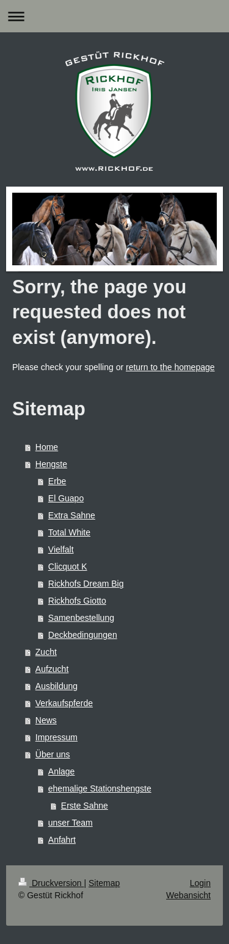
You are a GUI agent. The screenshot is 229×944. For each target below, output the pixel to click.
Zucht (46, 652)
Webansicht (188, 895)
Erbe (57, 481)
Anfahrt (62, 840)
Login (200, 883)
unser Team (70, 823)
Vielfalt (61, 549)
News (46, 720)
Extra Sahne (71, 515)
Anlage (61, 771)
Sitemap (104, 883)
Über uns (52, 754)
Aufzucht (51, 669)
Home (46, 447)
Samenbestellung (81, 618)
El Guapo (66, 498)
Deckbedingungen (82, 635)
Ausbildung (56, 686)
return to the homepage (170, 367)
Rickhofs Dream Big (86, 583)
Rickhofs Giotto (77, 601)
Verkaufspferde (64, 703)
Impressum (56, 737)
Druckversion (51, 883)
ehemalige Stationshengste (99, 788)
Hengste (51, 464)
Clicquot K (67, 566)
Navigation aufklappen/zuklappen (114, 16)
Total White (69, 532)
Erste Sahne (84, 805)
